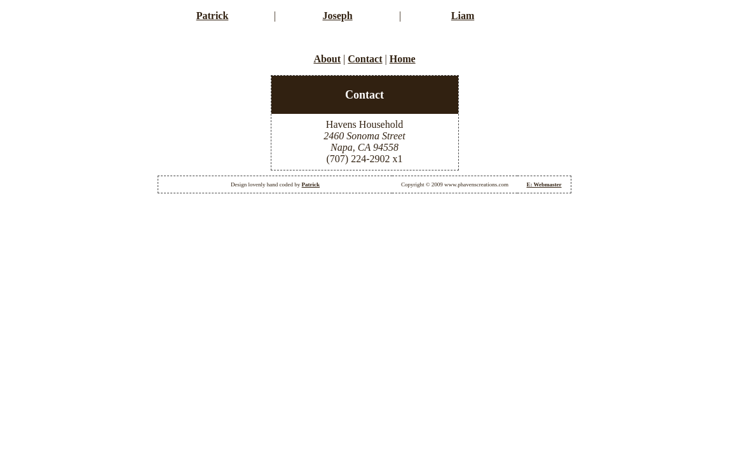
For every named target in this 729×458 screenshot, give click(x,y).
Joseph (337, 15)
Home (403, 58)
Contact (365, 58)
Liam (462, 15)
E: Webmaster (543, 184)
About (327, 58)
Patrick (212, 15)
